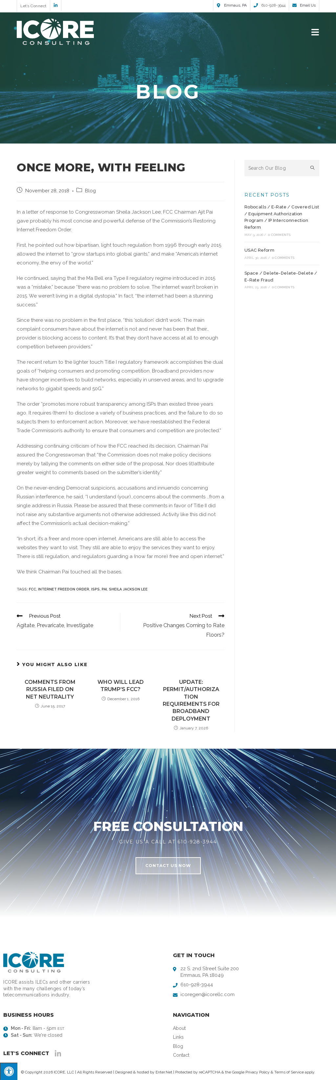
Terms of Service (289, 1072)
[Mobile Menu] (315, 32)
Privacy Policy (257, 1072)
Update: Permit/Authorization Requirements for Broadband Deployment (191, 700)
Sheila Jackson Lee (128, 589)
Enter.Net (164, 1072)
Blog (90, 190)
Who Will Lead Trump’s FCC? (120, 685)
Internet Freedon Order (63, 589)
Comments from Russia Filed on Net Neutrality (50, 689)
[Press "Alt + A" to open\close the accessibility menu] (8, 1071)
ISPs (95, 589)
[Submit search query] (312, 168)
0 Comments (279, 235)
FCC (32, 589)
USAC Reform (259, 250)
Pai (104, 589)
